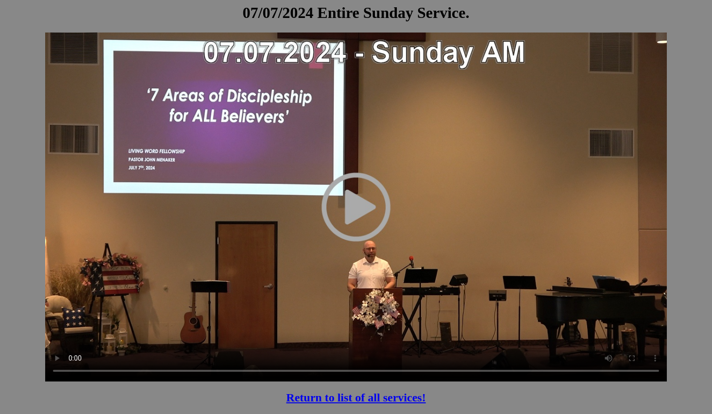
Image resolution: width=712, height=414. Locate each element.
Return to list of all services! (355, 397)
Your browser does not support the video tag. (356, 206)
